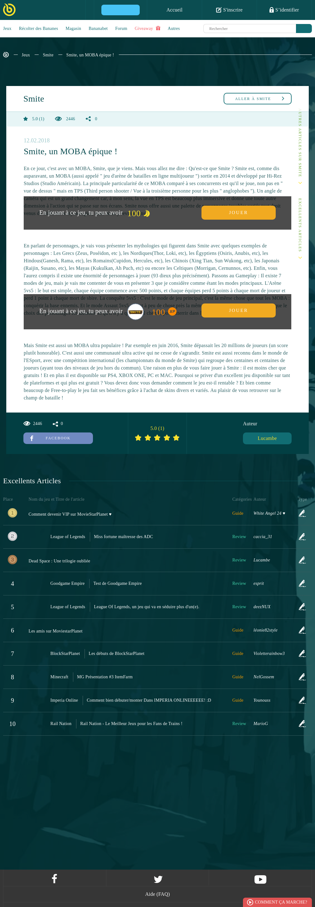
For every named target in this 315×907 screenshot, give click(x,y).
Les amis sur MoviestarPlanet (56, 631)
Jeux (7, 28)
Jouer (238, 212)
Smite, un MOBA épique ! (90, 55)
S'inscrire (229, 9)
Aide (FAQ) (157, 894)
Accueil (175, 9)
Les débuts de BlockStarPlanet (116, 653)
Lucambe (267, 438)
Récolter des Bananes (38, 28)
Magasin (73, 28)
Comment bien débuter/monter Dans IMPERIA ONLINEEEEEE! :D (149, 700)
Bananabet (98, 28)
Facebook (50, 438)
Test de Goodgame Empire (117, 583)
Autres (174, 28)
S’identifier (284, 9)
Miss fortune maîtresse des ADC (123, 536)
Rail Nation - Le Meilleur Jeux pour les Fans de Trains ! (131, 723)
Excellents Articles (300, 225)
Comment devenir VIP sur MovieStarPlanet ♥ (70, 514)
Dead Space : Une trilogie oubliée (59, 561)
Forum (121, 28)
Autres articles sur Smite (300, 142)
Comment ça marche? (281, 902)
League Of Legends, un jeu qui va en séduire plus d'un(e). (146, 606)
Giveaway (147, 28)
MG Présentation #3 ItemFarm (105, 677)
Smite (48, 55)
